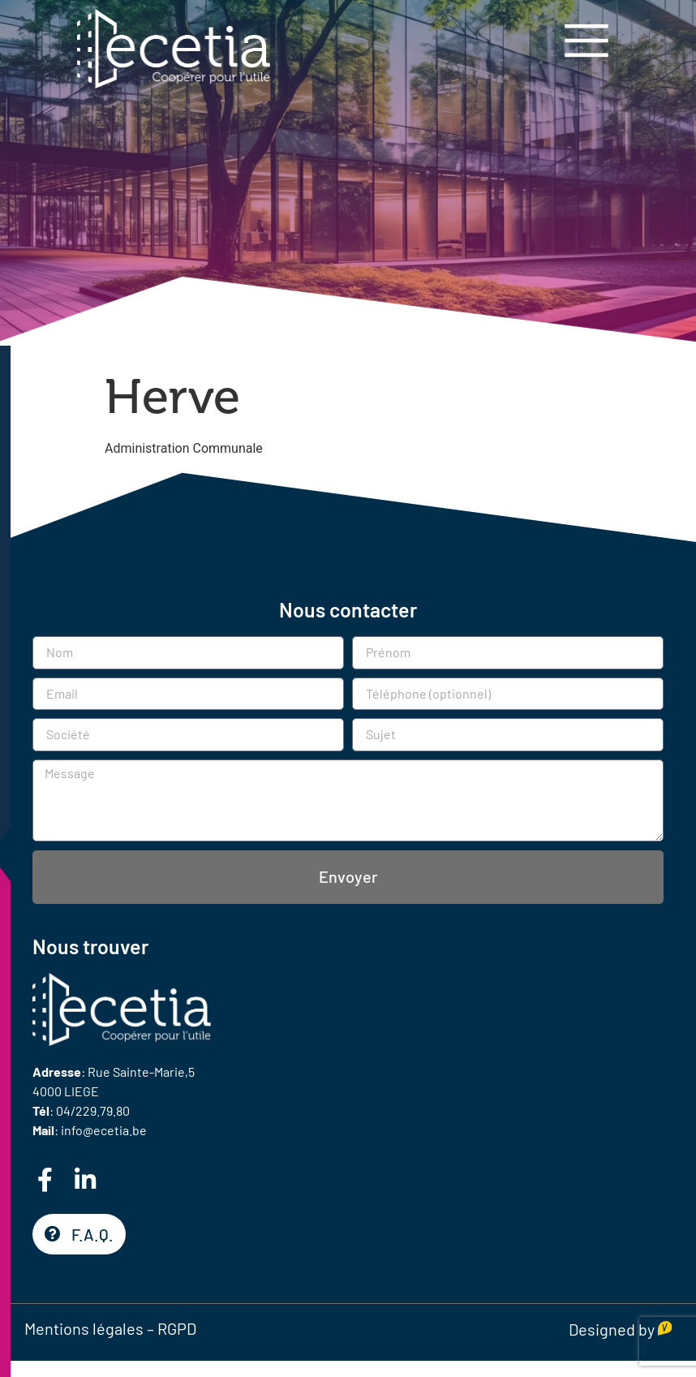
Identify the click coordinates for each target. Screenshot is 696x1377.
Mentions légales (84, 1328)
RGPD (176, 1328)
